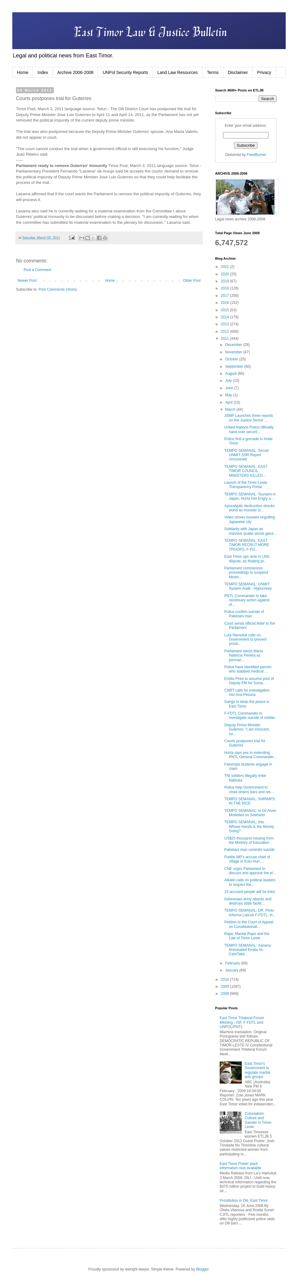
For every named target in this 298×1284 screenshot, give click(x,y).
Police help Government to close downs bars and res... (249, 789)
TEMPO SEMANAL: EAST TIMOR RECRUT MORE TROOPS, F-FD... (246, 545)
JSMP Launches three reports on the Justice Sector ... (248, 417)
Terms (213, 72)
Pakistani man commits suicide (249, 850)
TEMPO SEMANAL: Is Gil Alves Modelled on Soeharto (250, 813)
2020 (225, 274)
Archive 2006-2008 (75, 72)
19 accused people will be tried (249, 892)
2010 (225, 979)
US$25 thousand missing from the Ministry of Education (249, 840)
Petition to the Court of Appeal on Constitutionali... (248, 924)
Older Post (192, 280)
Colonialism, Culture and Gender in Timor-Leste (259, 1120)
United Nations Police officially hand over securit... (249, 429)
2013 (225, 324)
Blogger (202, 1269)
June (229, 388)
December (234, 345)
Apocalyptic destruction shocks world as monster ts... (249, 508)
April (229, 402)
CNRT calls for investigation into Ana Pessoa (247, 692)
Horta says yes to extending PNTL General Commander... (250, 755)
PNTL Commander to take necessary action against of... (246, 600)
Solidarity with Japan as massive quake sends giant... (250, 531)
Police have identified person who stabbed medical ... (247, 669)
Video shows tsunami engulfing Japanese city (249, 519)
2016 (225, 303)
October (232, 359)
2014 (225, 317)
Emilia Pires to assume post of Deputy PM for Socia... (249, 681)
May (229, 395)
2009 (225, 986)
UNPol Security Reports (125, 72)
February (233, 963)
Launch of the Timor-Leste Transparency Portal (245, 484)
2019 (225, 281)
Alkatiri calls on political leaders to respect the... (249, 882)
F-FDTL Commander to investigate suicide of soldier (249, 715)
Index (42, 72)
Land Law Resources (177, 72)
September (234, 366)
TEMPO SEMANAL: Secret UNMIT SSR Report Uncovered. (246, 455)
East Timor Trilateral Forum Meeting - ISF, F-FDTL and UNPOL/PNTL (242, 1022)
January (232, 970)
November (234, 352)
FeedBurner (256, 155)
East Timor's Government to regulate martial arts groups (257, 1070)
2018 (225, 288)
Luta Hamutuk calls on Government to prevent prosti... (245, 639)
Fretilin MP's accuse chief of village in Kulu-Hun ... (247, 859)
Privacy (264, 72)
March (231, 409)
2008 (225, 993)
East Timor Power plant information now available (240, 1166)
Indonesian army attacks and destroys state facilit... (247, 901)
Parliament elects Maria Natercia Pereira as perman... (243, 655)
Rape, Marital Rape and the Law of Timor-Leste (246, 936)
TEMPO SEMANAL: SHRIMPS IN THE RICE (249, 801)
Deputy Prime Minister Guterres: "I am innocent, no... (247, 729)
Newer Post (27, 280)
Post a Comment (37, 270)
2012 (225, 331)
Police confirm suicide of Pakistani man (244, 614)
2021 (225, 267)
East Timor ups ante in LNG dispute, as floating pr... (246, 558)
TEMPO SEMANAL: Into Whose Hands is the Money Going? (249, 826)
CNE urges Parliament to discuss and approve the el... (250, 871)
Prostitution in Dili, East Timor (244, 1200)
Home (22, 72)
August (231, 373)
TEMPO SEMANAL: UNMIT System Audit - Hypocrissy (248, 586)
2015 (225, 310)
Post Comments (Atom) (57, 289)
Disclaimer (238, 72)
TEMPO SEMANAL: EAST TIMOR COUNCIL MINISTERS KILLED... (246, 471)
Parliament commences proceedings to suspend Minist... (246, 572)
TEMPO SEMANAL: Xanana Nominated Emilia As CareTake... (247, 949)
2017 (225, 295)
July (229, 380)
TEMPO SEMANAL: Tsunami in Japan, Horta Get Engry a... (250, 496)
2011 (225, 338)
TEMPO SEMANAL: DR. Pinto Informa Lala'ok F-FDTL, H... (250, 912)
